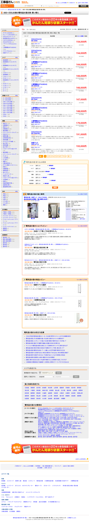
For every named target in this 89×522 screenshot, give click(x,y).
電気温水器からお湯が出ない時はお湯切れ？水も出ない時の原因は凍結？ (47, 352)
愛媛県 (68, 395)
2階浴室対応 (6, 163)
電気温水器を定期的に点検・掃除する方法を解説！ (40, 357)
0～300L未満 (7, 100)
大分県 (44, 398)
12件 (40, 64)
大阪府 (62, 393)
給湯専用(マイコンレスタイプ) (10, 69)
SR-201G (68, 229)
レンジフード (10, 485)
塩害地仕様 (6, 185)
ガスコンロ (18, 485)
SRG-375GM (28, 245)
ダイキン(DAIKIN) (8, 33)
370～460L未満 (7, 109)
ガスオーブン (47, 485)
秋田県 (50, 387)
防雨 (4, 166)
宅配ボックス (27, 506)
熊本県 (38, 398)
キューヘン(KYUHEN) (9, 34)
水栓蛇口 (17, 497)
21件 (40, 87)
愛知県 (38, 393)
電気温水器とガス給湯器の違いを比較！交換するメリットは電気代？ (45, 338)
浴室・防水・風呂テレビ (18, 492)
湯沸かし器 (18, 480)
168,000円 (81, 111)
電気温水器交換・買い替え (43, 229)
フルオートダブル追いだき (10, 148)
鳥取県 (27, 395)
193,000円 (81, 146)
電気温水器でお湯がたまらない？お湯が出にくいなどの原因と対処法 (45, 355)
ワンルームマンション (8, 226)
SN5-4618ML (66, 260)
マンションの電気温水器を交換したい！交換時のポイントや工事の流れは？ (47, 345)
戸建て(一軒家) (7, 212)
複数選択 (51, 165)
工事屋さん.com (71, 517)
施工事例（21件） (37, 88)
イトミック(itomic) (7, 51)
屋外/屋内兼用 (7, 239)
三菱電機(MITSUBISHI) (9, 47)
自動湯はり (6, 125)
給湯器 (3, 480)
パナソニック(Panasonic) (9, 43)
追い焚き (5, 143)
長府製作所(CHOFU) (9, 38)
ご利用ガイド (72, 2)
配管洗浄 (5, 170)
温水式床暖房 (42, 501)
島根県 (33, 395)
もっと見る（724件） (83, 194)
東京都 (38, 390)
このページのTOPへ (82, 459)
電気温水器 (27, 197)
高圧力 (5, 123)
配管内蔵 (5, 136)
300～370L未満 (7, 101)
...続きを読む (82, 219)
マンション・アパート (8, 215)
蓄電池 (18, 511)
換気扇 (35, 501)
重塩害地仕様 (7, 186)
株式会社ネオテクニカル (31, 260)
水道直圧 (5, 179)
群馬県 (79, 387)
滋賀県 (50, 393)
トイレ (2, 497)
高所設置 (5, 139)
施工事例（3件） (36, 43)
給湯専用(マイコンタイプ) (9, 62)
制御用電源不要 (7, 183)
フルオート (5, 72)
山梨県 (75, 390)
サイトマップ (58, 466)
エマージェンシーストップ (9, 132)
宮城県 (44, 387)
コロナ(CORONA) (8, 40)
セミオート (5, 78)
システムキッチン (56, 485)
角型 (4, 194)
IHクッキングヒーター (27, 485)
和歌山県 (80, 393)
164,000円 (81, 65)
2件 (40, 100)
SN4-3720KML (42, 197)
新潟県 (51, 390)
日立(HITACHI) (7, 42)
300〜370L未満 (7, 105)
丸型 (4, 197)
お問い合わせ (48, 467)
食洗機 (3, 485)
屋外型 (5, 242)
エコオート (5, 85)
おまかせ (5, 134)
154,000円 (81, 42)
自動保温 (5, 168)
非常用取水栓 (7, 138)
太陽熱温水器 (74, 480)
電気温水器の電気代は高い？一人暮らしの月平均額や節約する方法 (45, 350)
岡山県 (38, 395)
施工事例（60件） (37, 112)
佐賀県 (27, 398)
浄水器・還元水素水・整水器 (70, 485)
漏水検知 (5, 130)
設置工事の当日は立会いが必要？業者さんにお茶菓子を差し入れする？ (46, 359)
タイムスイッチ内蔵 (8, 141)
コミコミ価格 (80, 36)
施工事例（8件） (36, 55)
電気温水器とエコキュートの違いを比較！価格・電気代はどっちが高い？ (46, 341)
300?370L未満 (7, 103)
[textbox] (60, 6)
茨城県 (68, 387)
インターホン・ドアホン (7, 506)
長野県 (81, 390)
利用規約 (37, 466)
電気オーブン (38, 485)
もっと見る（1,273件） (82, 279)
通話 (4, 161)
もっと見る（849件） (83, 226)
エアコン (3, 501)
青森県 (33, 387)
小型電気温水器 (49, 480)
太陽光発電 (4, 511)
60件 (40, 110)
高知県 (73, 395)
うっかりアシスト (7, 174)
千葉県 (33, 390)
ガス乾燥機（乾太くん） (54, 501)
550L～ (5, 116)
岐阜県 (27, 393)
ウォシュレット (9, 497)
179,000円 (81, 123)
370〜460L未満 (7, 107)
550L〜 (5, 114)
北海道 (27, 387)
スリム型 (5, 201)
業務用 (5, 228)
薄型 (4, 204)
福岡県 (79, 395)
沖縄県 (63, 398)
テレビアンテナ (18, 506)
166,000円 (81, 76)
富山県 (57, 390)
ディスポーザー (5, 487)
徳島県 (56, 395)
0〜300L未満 (7, 98)
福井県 (69, 390)
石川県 (63, 390)
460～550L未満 (7, 112)
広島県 (44, 395)
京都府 (56, 393)
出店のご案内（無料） (83, 2)
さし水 (4, 156)
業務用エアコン (27, 501)
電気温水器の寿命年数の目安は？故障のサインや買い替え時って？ (45, 348)
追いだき (5, 172)
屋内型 (5, 237)
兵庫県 (68, 393)
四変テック (6, 52)
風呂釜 (25, 480)
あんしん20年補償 (62, 2)
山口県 (50, 395)
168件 (41, 76)
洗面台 (23, 497)
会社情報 (39, 467)
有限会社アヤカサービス (31, 244)
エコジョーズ (10, 480)
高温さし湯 (6, 176)
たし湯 (4, 159)
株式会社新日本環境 (30, 199)
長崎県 (33, 398)
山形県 (56, 387)
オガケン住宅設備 (29, 229)
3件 (40, 42)
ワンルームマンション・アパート (46, 434)
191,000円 (81, 134)
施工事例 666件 (42, 199)
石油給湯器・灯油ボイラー (62, 480)
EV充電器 (12, 511)
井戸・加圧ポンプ (49, 497)
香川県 (62, 395)
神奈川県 (45, 390)
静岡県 (33, 393)
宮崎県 (50, 398)
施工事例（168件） (37, 77)
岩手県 (38, 387)
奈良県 (73, 393)
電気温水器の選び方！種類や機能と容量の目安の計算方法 (43, 343)
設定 (58, 373)
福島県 (62, 387)
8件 (40, 53)
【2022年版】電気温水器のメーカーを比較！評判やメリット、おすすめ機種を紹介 (48, 336)
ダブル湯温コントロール (9, 165)
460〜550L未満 (7, 110)
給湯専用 (5, 60)
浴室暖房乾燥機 (5, 492)
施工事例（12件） (37, 66)
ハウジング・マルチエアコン (15, 501)
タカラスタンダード (8, 36)
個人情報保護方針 (47, 466)
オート (4, 89)
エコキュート (31, 480)
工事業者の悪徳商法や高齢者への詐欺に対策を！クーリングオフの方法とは (47, 362)
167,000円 (81, 99)
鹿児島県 (56, 398)
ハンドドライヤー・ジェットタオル (35, 497)
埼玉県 (27, 390)
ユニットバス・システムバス (33, 492)
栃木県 (73, 387)
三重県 (44, 393)
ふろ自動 (5, 157)
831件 (37, 200)
